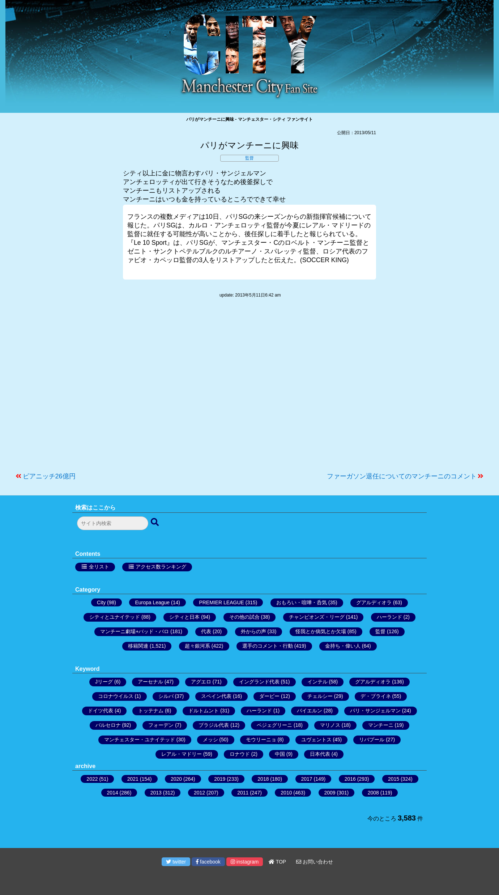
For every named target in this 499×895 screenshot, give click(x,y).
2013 (156, 793)
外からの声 (253, 631)
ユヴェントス (316, 739)
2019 (219, 779)
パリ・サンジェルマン (375, 710)
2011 (242, 793)
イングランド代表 (259, 682)
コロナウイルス (115, 696)
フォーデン (161, 725)
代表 (206, 631)
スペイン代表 (216, 696)
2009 (330, 793)
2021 (132, 779)
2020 (176, 779)
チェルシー (320, 696)
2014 (112, 793)
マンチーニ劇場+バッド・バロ (134, 631)
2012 (199, 793)
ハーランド (389, 617)
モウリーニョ (261, 739)
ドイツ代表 (100, 710)
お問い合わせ (314, 862)
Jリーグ (104, 682)
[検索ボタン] (155, 522)
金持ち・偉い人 (343, 646)
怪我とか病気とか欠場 (320, 631)
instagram (245, 862)
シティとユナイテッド (114, 617)
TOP (277, 862)
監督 (249, 158)
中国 (280, 754)
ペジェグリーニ (274, 725)
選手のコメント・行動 (267, 646)
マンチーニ (380, 725)
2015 (393, 779)
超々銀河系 (197, 646)
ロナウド (240, 754)
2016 (350, 779)
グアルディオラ (374, 602)
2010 (286, 793)
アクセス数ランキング (161, 567)
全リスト (99, 567)
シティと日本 (184, 617)
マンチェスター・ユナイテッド (139, 739)
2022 (92, 779)
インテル (317, 682)
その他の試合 (244, 617)
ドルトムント (203, 710)
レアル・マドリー (181, 754)
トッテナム (150, 710)
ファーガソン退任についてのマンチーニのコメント (402, 476)
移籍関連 (138, 646)
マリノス (330, 725)
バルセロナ (108, 725)
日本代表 (320, 754)
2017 (306, 779)
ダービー (269, 696)
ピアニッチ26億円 (49, 476)
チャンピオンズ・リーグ (317, 617)
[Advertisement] (249, 389)
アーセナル (150, 682)
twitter (176, 862)
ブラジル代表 (214, 725)
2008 (373, 793)
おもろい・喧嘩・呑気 (301, 602)
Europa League (152, 602)
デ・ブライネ (376, 696)
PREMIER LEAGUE (221, 602)
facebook (208, 862)
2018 (263, 779)
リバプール (371, 739)
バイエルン (309, 710)
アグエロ (201, 682)
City (101, 602)
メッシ (210, 739)
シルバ (166, 696)
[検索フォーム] (112, 523)
